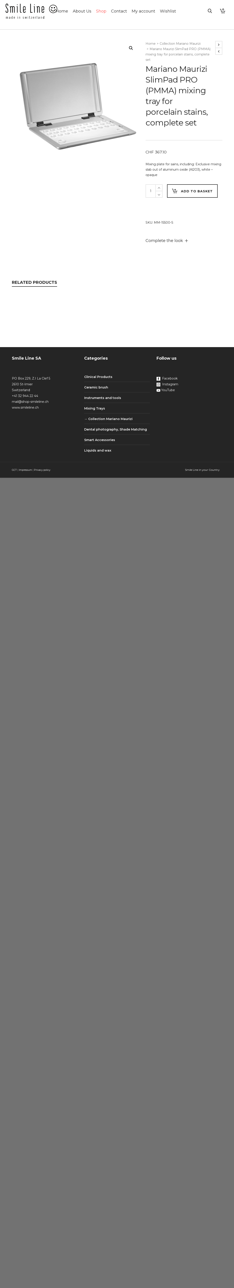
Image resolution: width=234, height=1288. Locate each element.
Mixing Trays (94, 408)
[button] (131, 48)
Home (151, 44)
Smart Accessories (99, 440)
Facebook (167, 378)
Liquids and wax (97, 450)
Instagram (167, 384)
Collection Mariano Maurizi (180, 44)
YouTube (166, 390)
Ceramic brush (96, 387)
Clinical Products (98, 377)
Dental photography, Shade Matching (115, 429)
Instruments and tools (102, 398)
